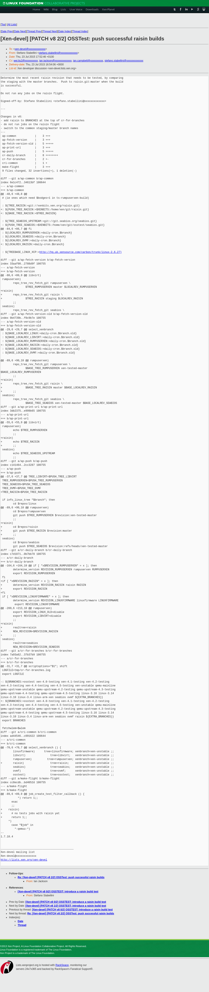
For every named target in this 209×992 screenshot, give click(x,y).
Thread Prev (34, 31)
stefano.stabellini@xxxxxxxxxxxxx (58, 52)
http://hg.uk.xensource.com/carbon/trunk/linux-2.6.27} (80, 252)
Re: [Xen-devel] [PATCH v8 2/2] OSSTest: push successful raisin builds (61, 877)
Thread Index (80, 31)
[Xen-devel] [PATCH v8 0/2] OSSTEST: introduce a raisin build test (58, 891)
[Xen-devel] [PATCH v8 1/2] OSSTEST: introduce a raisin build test (65, 905)
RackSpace (62, 965)
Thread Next (50, 31)
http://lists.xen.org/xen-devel (24, 860)
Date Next (19, 31)
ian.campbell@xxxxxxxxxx (88, 60)
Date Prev (6, 31)
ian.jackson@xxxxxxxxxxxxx (55, 60)
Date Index (64, 31)
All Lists (12, 24)
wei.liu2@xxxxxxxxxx (26, 60)
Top (3, 24)
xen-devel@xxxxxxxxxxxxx (30, 49)
